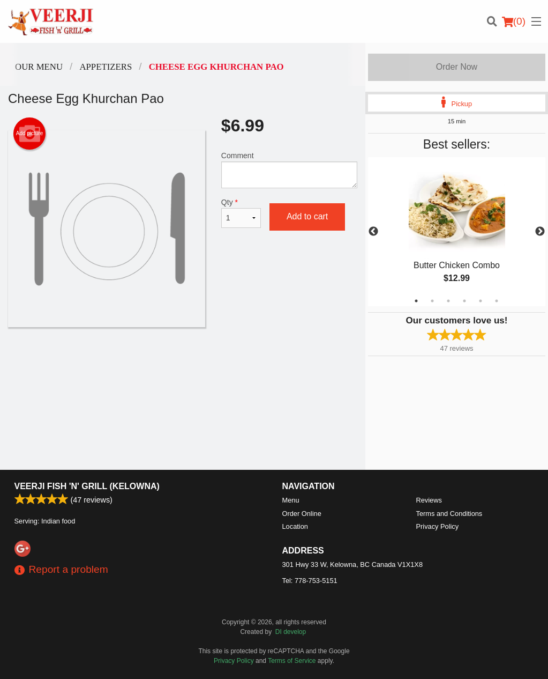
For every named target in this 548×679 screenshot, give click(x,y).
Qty (241, 213)
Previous (373, 231)
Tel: (309, 581)
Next (540, 231)
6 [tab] (496, 301)
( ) (514, 21)
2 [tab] (432, 301)
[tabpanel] (457, 232)
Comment (289, 169)
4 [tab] (464, 301)
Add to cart (307, 216)
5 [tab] (480, 301)
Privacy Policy (437, 526)
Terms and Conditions (449, 514)
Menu (290, 500)
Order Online (301, 514)
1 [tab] (416, 301)
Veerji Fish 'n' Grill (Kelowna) (87, 486)
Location (295, 526)
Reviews (429, 500)
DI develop (290, 632)
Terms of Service (292, 661)
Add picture (29, 133)
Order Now (456, 66)
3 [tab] (448, 301)
